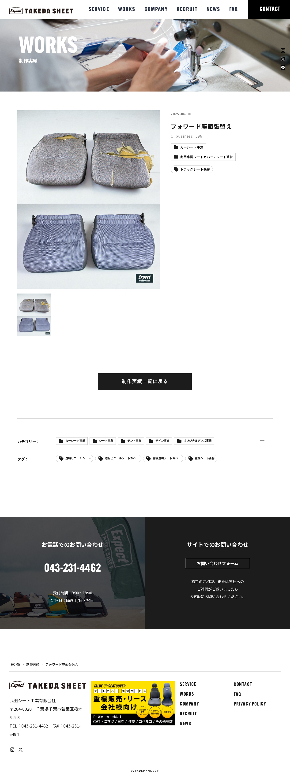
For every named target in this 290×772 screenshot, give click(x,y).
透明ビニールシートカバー (122, 458)
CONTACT (270, 9)
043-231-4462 (34, 726)
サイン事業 (162, 440)
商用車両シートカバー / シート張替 (206, 157)
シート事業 (106, 440)
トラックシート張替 (195, 169)
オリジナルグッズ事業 (198, 440)
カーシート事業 (191, 147)
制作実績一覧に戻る (145, 381)
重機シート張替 (205, 458)
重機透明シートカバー (167, 458)
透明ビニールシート (78, 458)
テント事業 (134, 440)
